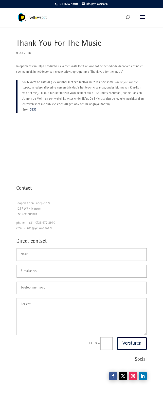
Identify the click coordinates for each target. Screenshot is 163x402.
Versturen (132, 343)
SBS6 (33, 110)
